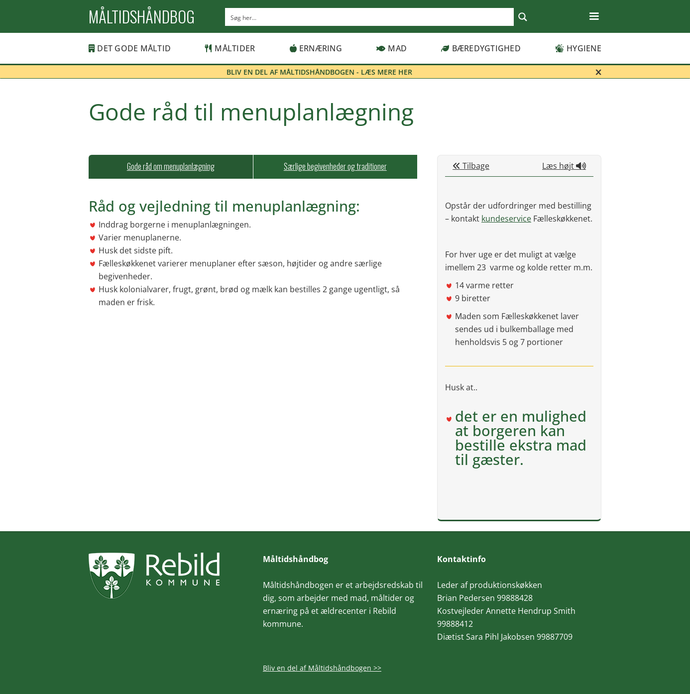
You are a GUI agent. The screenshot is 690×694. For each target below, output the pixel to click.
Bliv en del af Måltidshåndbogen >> (322, 668)
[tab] (171, 167)
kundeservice (506, 218)
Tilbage (471, 165)
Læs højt (564, 165)
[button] (593, 16)
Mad (391, 48)
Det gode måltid (130, 48)
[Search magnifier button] (523, 17)
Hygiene (578, 48)
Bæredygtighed (481, 48)
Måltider (230, 48)
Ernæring (316, 48)
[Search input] (369, 16)
